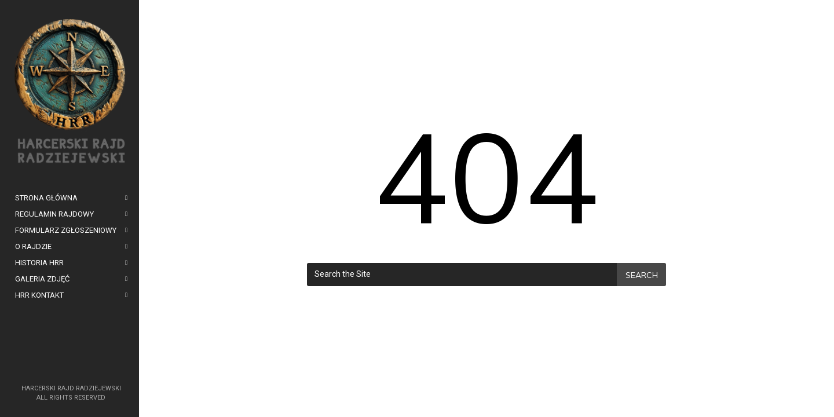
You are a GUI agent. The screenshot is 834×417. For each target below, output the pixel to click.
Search (642, 275)
